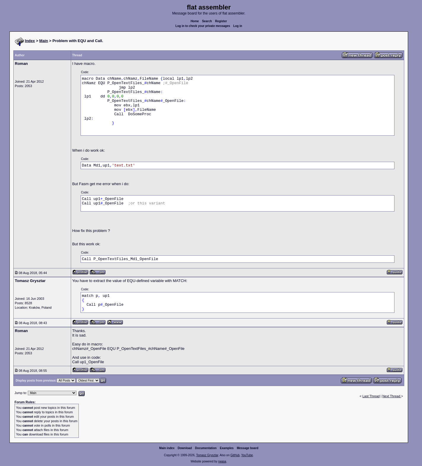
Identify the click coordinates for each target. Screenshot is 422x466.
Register (221, 21)
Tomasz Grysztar (207, 455)
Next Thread (391, 396)
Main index (167, 448)
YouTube (247, 455)
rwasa (222, 461)
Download (185, 448)
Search (207, 21)
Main (43, 41)
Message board (248, 448)
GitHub (235, 455)
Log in (237, 26)
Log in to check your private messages (202, 26)
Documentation (206, 448)
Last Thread (371, 396)
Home (195, 21)
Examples (227, 448)
